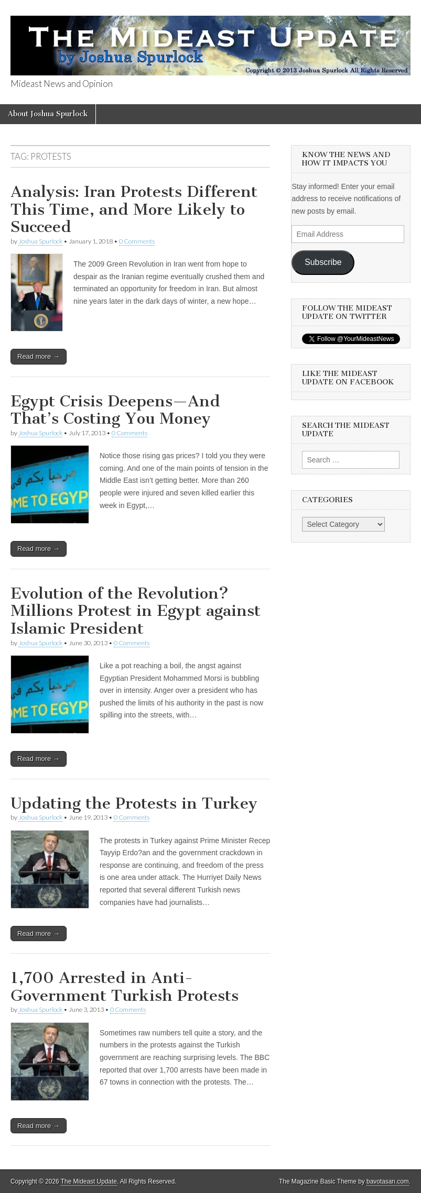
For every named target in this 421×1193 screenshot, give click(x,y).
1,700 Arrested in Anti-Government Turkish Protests (124, 986)
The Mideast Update (89, 1181)
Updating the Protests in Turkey (133, 803)
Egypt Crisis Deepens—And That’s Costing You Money (115, 410)
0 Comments (137, 241)
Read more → (38, 356)
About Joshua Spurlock (48, 113)
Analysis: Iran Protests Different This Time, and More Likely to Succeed (133, 209)
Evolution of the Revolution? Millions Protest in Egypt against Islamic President (135, 611)
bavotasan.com (387, 1181)
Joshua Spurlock (40, 241)
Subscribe (323, 262)
